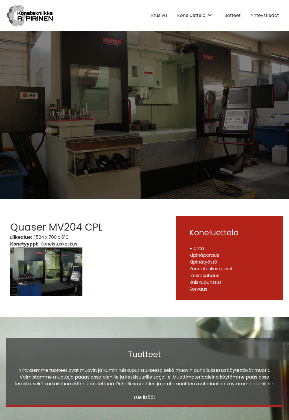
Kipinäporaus (204, 255)
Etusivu (159, 15)
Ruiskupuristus (205, 282)
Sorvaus (198, 289)
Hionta (196, 248)
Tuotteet (231, 15)
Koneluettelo (191, 15)
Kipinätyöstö (203, 262)
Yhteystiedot (265, 15)
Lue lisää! (144, 397)
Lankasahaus (204, 275)
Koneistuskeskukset (211, 269)
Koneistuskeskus (59, 244)
